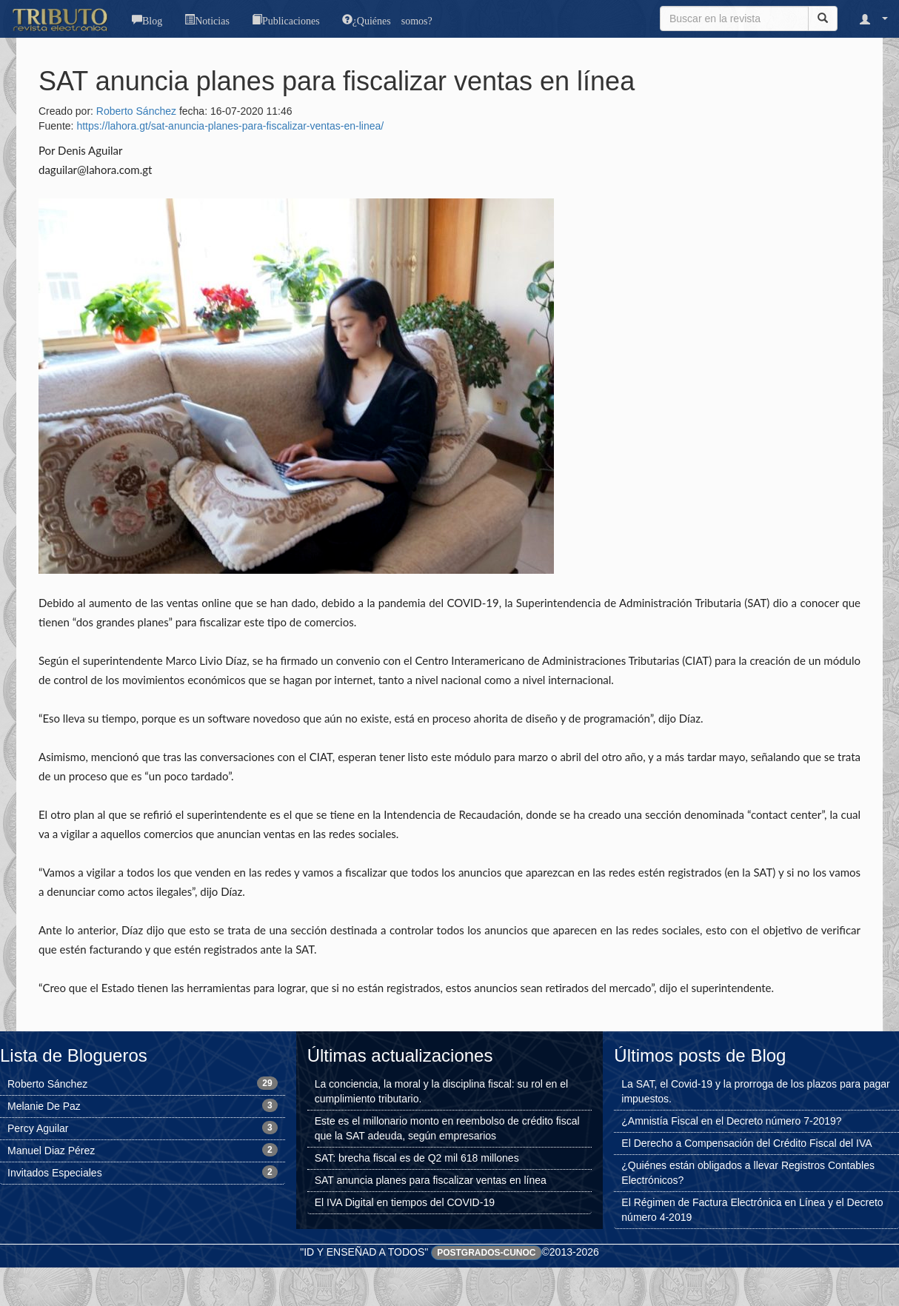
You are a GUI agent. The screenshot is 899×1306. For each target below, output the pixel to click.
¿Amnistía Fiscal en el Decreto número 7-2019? (731, 1121)
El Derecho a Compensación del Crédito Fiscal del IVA (746, 1143)
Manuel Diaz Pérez (51, 1150)
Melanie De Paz (44, 1106)
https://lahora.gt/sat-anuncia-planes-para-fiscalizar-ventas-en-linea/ (230, 126)
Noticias (212, 19)
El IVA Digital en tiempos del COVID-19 (405, 1202)
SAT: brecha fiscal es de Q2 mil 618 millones (417, 1158)
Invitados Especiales (54, 1173)
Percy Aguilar (37, 1128)
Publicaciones (291, 19)
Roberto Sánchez (136, 111)
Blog (152, 19)
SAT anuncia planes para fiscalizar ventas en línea (431, 1180)
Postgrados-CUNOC (486, 1253)
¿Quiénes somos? (392, 19)
